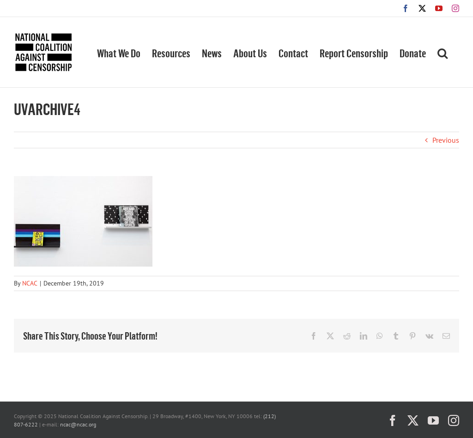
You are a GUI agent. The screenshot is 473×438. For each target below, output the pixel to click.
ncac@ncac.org (78, 424)
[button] (442, 52)
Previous (445, 140)
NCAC (29, 283)
